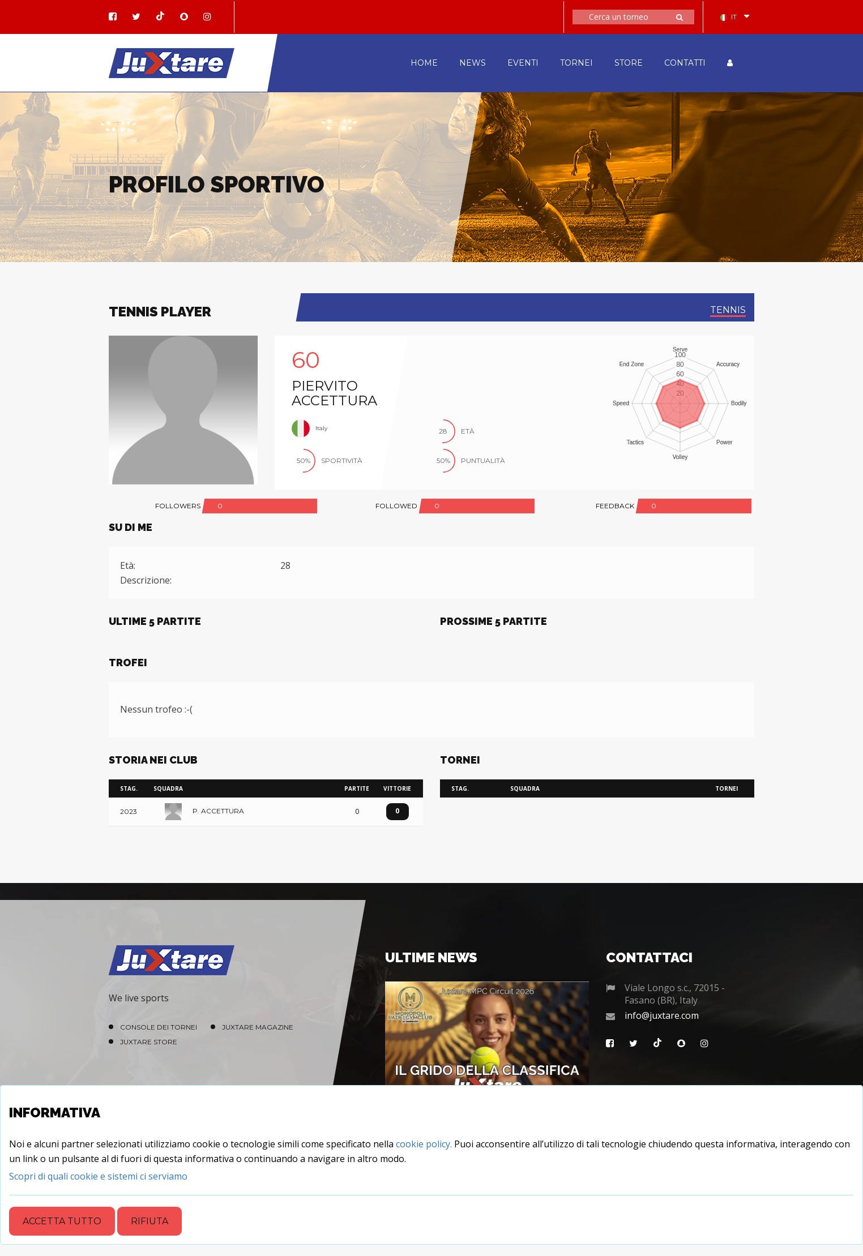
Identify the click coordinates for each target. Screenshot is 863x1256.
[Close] (98, 1176)
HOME (424, 63)
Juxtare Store (148, 1042)
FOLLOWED (396, 505)
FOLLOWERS (177, 505)
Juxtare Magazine (257, 1027)
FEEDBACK (615, 505)
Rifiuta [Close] (149, 1221)
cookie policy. (424, 1144)
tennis (728, 310)
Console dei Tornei (158, 1027)
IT (728, 16)
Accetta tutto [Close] (62, 1221)
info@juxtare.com (662, 1015)
